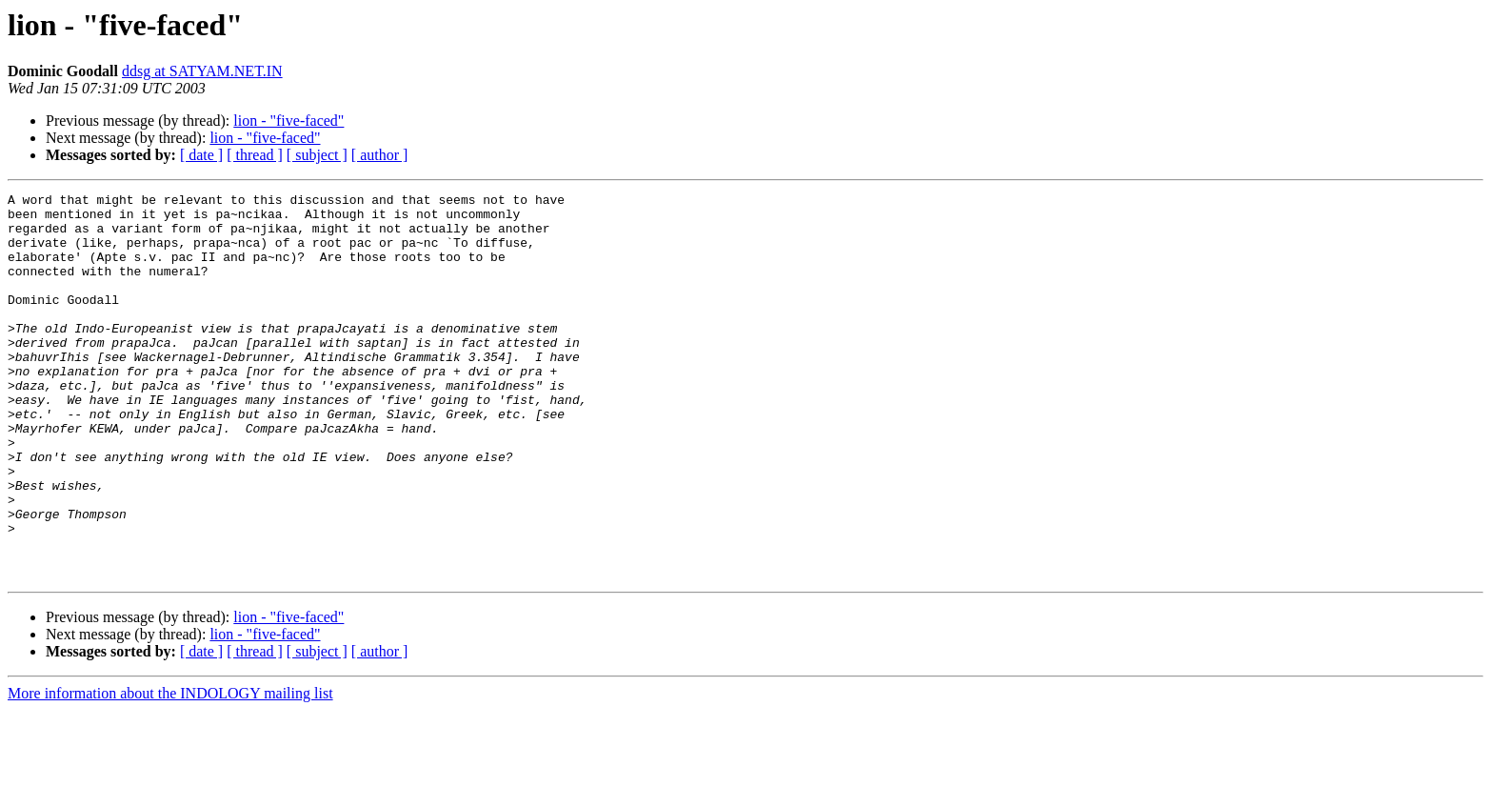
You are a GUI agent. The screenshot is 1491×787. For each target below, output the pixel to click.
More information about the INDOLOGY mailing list (170, 770)
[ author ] (379, 155)
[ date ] (201, 155)
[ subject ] (317, 155)
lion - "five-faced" (288, 120)
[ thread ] (255, 155)
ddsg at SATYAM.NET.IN (202, 71)
